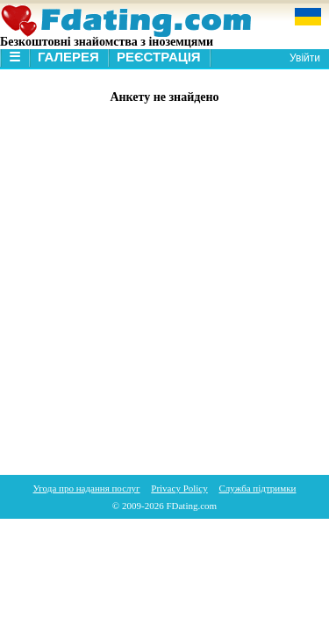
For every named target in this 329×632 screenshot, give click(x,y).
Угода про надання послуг (86, 488)
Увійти (305, 58)
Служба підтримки (258, 488)
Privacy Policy (179, 488)
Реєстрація (159, 56)
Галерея (68, 56)
